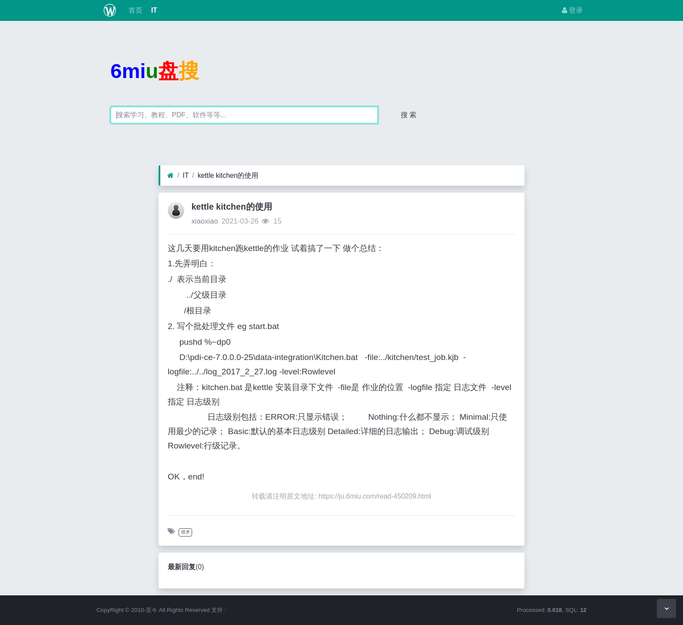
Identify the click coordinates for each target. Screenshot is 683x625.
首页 (134, 10)
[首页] (170, 175)
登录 (572, 10)
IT (153, 10)
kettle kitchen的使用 (228, 175)
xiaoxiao (204, 221)
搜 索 (408, 115)
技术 (185, 532)
